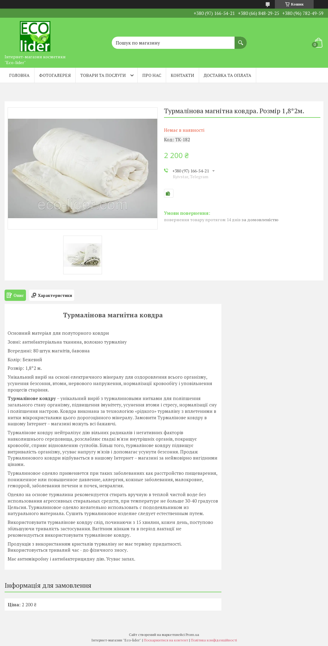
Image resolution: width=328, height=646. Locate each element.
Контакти (182, 75)
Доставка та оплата (227, 75)
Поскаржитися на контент (166, 640)
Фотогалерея (55, 75)
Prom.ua (192, 634)
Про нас (151, 75)
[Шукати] (241, 40)
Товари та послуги (103, 75)
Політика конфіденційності (214, 640)
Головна (19, 75)
